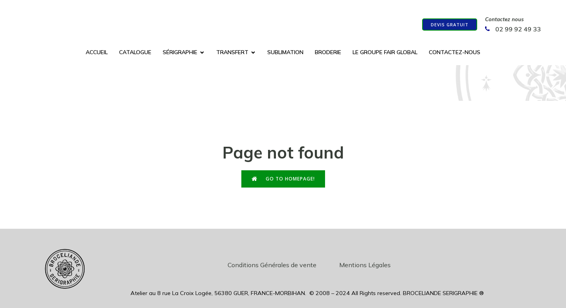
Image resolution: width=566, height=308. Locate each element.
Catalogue (135, 52)
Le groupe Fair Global (385, 52)
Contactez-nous (454, 52)
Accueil (97, 52)
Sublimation (285, 52)
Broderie (328, 52)
